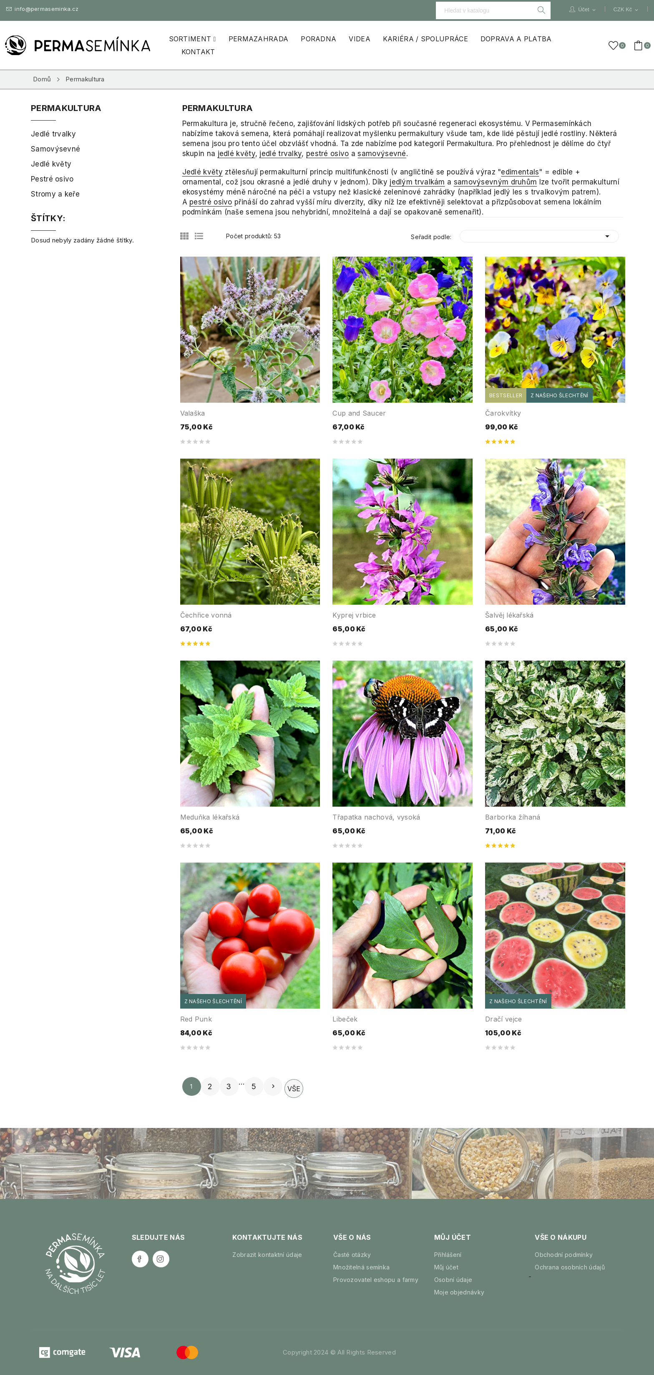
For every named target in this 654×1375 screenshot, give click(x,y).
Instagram (161, 1259)
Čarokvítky (503, 413)
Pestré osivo (52, 179)
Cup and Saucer (359, 413)
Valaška (192, 413)
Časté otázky (352, 1254)
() (615, 45)
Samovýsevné (55, 149)
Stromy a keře (55, 194)
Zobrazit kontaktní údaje (267, 1254)
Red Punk (196, 1019)
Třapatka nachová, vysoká (376, 817)
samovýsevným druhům (495, 182)
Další (273, 1086)
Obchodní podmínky (564, 1254)
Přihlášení (448, 1254)
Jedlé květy (202, 172)
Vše (293, 1089)
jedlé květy (236, 153)
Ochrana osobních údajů (570, 1267)
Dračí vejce (503, 1019)
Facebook (140, 1259)
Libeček (344, 1019)
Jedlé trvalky (53, 134)
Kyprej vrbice (354, 615)
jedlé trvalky (280, 153)
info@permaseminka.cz (42, 9)
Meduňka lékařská (210, 817)
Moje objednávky (459, 1292)
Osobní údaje (453, 1279)
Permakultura (66, 108)
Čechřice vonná (206, 615)
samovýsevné (381, 153)
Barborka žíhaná (513, 817)
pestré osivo (327, 153)
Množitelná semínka (361, 1267)
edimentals (520, 172)
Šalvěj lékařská (509, 615)
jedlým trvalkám (417, 182)
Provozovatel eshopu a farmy (375, 1279)
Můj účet (446, 1267)
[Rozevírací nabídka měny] (626, 9)
